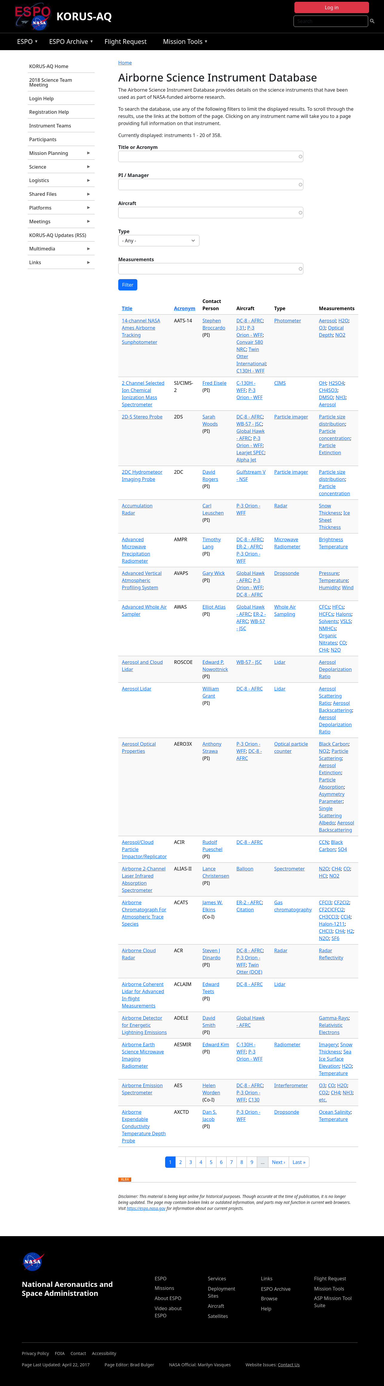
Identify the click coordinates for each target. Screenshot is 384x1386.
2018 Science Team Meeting (50, 82)
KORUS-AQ (84, 16)
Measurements (136, 259)
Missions (164, 1288)
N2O (336, 650)
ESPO (26, 42)
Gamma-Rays (333, 1018)
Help (266, 1308)
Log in (332, 7)
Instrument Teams (50, 125)
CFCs (324, 607)
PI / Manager (133, 175)
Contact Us (288, 1364)
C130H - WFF (250, 370)
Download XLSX (124, 1179)
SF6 (335, 938)
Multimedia (59, 250)
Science (59, 168)
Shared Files (59, 195)
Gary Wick (213, 573)
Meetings (59, 223)
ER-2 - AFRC (249, 546)
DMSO (326, 397)
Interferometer (291, 1085)
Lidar (279, 662)
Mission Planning (59, 154)
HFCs (338, 607)
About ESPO (168, 1298)
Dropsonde (286, 573)
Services (217, 1278)
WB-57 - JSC (249, 424)
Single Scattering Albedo (330, 815)
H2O (343, 320)
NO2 (340, 335)
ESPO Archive (70, 42)
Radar (280, 505)
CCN (323, 842)
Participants (42, 139)
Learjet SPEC (250, 452)
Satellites (218, 1316)
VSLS (345, 621)
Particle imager (291, 416)
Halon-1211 (332, 924)
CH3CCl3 (328, 916)
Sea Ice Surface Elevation (335, 1058)
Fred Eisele (214, 383)
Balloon (245, 868)
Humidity (329, 587)
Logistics (59, 182)
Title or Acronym (138, 147)
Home (125, 62)
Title (127, 308)
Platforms (59, 209)
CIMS (280, 383)
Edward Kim (215, 1044)
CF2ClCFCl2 (331, 909)
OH (322, 383)
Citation (245, 909)
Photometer (287, 320)
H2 (350, 931)
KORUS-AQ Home (48, 66)
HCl (323, 876)
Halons (343, 614)
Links (59, 264)
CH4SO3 (328, 390)
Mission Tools (184, 42)
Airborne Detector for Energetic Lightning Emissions (144, 1025)
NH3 (340, 397)
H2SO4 (336, 383)
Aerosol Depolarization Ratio (335, 669)
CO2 (323, 1092)
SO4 (342, 849)
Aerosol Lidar (136, 688)
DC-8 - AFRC (249, 320)
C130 (254, 1099)
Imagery (328, 1044)
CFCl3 (325, 902)
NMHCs (327, 628)
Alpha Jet (246, 459)
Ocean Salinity (335, 1112)
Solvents (328, 621)
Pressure (329, 573)
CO (342, 642)
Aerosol (327, 320)
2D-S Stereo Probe (142, 416)
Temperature (333, 580)
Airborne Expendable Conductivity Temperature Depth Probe (144, 1126)
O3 (322, 327)
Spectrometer (289, 868)
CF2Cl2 (341, 902)
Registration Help (49, 112)
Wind (348, 587)
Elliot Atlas (214, 607)
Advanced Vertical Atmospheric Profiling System (142, 580)
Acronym (184, 308)
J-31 (240, 327)
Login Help (41, 98)
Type (124, 231)
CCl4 (346, 916)
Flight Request (126, 41)
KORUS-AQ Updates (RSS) (57, 235)
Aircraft (127, 203)
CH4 (323, 650)
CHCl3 (325, 931)
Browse (269, 1298)
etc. (323, 1099)
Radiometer (287, 1044)
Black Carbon (333, 744)
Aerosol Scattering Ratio (330, 695)
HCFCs (326, 614)
